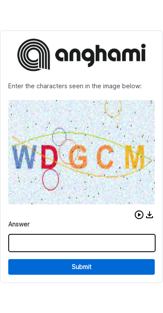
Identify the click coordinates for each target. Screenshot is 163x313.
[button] (139, 215)
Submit (81, 266)
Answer (19, 224)
